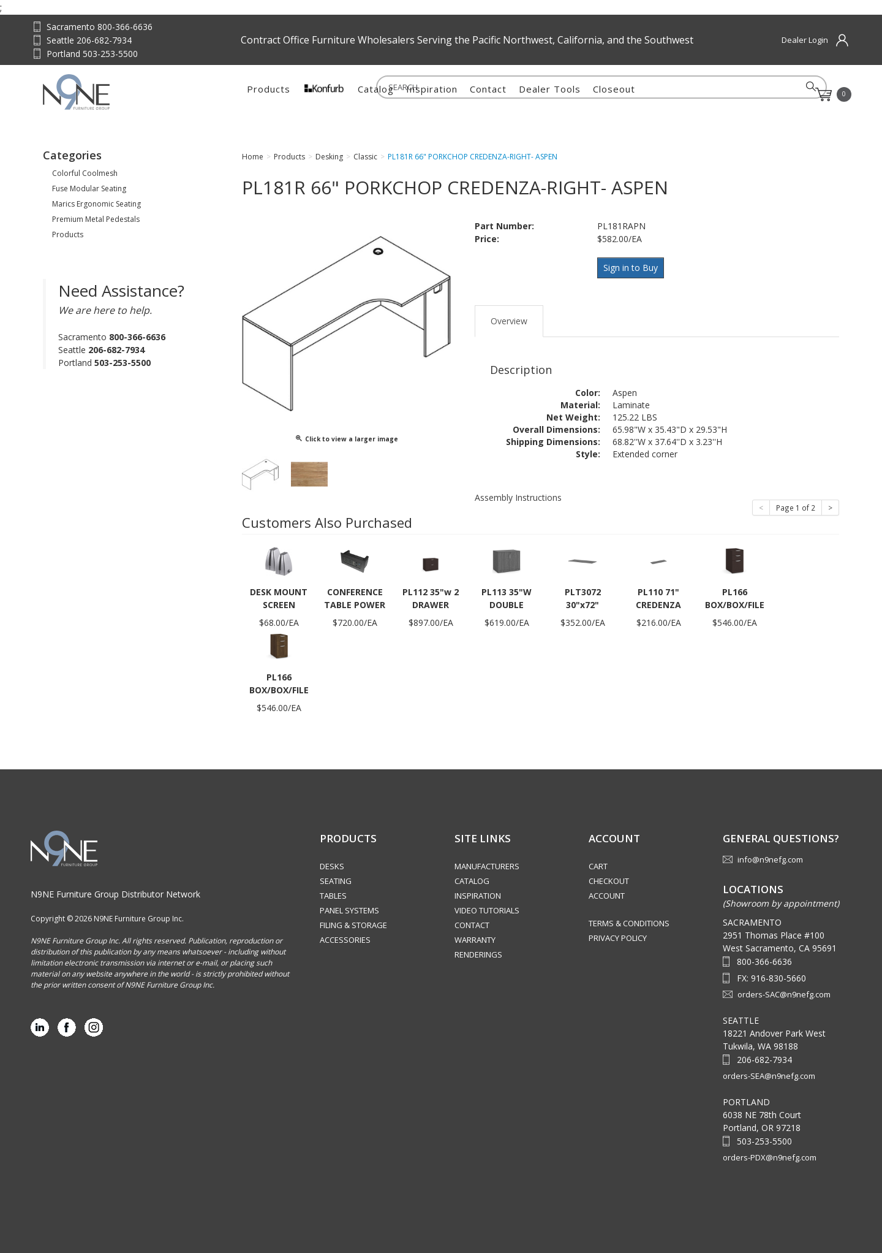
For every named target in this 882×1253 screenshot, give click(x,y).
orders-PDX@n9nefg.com (769, 1157)
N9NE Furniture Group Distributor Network (115, 894)
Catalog (376, 94)
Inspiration (432, 94)
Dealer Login (805, 39)
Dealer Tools (550, 94)
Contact (488, 94)
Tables (333, 895)
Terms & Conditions (629, 923)
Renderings (478, 954)
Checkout (609, 880)
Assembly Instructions (518, 494)
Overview (509, 317)
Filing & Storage (353, 925)
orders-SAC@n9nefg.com (784, 994)
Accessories (345, 939)
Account (607, 895)
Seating (336, 880)
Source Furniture (103, 92)
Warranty (475, 939)
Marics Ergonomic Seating (96, 204)
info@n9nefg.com (770, 859)
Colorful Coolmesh (85, 173)
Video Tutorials (486, 910)
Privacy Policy (618, 937)
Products (268, 94)
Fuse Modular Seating (89, 188)
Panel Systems (349, 910)
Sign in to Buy (632, 267)
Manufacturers (486, 866)
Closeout (614, 94)
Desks (332, 866)
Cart (598, 866)
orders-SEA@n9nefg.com (769, 1075)
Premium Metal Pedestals (96, 219)
